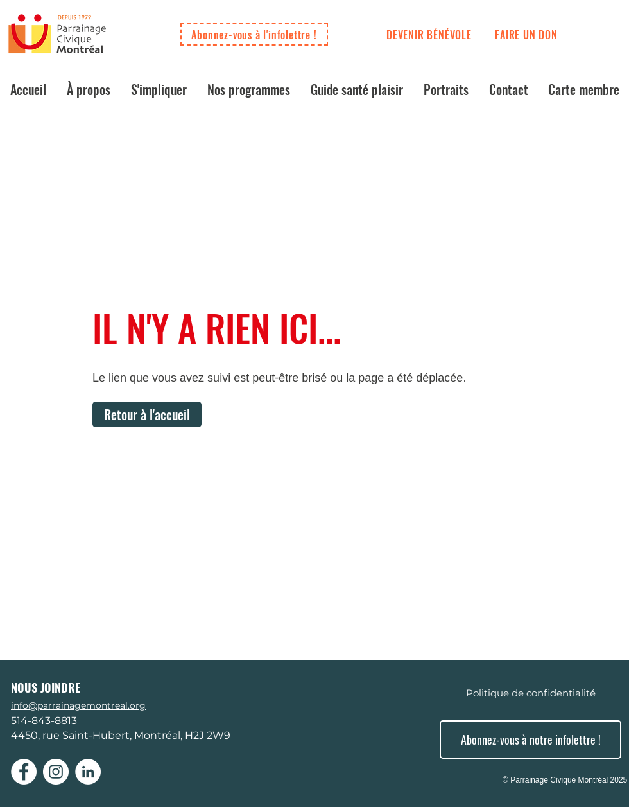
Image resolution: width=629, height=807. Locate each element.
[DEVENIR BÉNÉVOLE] (429, 35)
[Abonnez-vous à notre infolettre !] (530, 739)
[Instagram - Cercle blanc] (56, 772)
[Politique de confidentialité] (530, 692)
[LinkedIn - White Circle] (88, 772)
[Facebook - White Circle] (24, 772)
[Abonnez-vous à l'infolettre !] (254, 34)
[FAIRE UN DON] (526, 35)
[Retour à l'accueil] (147, 414)
